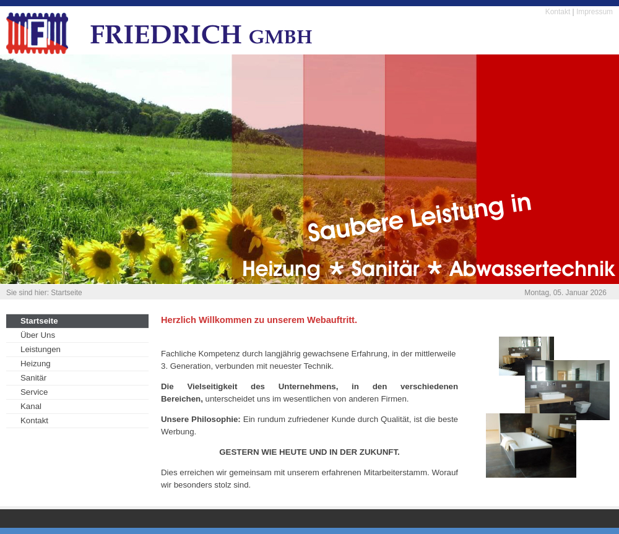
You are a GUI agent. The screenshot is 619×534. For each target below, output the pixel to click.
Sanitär (33, 377)
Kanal (30, 406)
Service (34, 392)
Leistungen (40, 349)
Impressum (594, 11)
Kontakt (557, 11)
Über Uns (37, 335)
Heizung (35, 363)
